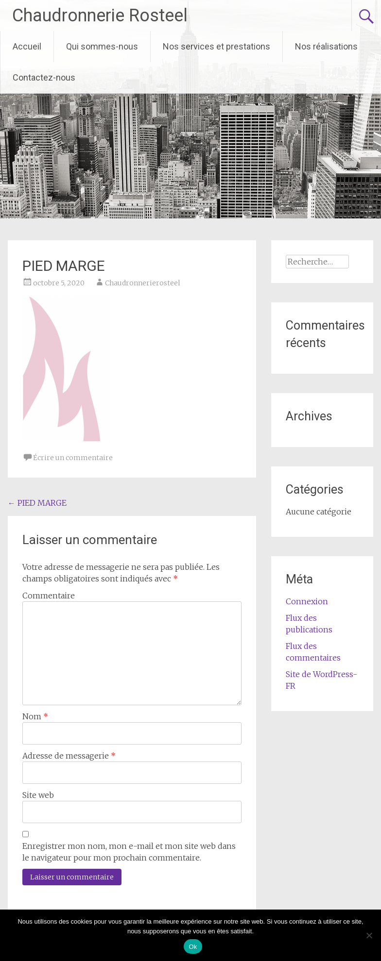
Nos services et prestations (216, 46)
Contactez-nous (44, 77)
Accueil (27, 46)
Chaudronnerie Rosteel (100, 15)
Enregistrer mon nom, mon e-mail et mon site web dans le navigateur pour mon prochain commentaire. (129, 851)
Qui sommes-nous (102, 46)
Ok (193, 946)
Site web (38, 795)
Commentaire (48, 595)
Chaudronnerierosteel (142, 283)
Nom (35, 716)
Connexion (307, 601)
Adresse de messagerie (69, 756)
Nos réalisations (326, 46)
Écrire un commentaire (73, 457)
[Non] (369, 935)
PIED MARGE (37, 503)
